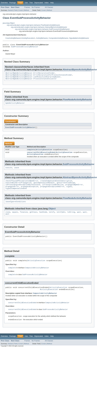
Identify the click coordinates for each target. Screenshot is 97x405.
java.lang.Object (9, 23)
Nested (10, 10)
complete (31, 152)
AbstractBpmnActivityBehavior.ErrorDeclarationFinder (30, 74)
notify (52, 217)
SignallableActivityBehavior (79, 38)
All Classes (49, 7)
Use (26, 3)
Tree (31, 3)
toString (71, 217)
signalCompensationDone (16, 193)
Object (52, 213)
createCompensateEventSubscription (56, 184)
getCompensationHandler (44, 186)
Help (52, 3)
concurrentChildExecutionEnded (41, 155)
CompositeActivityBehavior (58, 38)
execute (8, 171)
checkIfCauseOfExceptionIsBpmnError (21, 184)
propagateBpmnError (74, 189)
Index (46, 3)
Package (12, 3)
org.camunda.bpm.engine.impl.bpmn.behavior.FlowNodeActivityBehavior (33, 25)
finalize (24, 217)
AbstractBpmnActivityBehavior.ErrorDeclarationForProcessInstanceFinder (38, 76)
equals (15, 217)
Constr (20, 10)
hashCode (43, 217)
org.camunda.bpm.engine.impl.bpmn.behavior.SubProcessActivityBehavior (42, 29)
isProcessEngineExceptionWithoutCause (22, 189)
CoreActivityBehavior (13, 38)
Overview (4, 3)
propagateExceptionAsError (52, 191)
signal (69, 191)
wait (79, 217)
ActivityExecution (28, 38)
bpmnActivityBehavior (15, 105)
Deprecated (38, 3)
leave (16, 171)
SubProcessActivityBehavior (24, 47)
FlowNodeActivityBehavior (77, 101)
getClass (33, 217)
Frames (27, 7)
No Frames (36, 7)
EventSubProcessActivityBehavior (20, 130)
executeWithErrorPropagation (18, 186)
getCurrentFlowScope (66, 186)
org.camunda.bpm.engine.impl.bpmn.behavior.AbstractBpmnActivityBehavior (39, 27)
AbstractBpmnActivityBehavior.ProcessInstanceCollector (31, 81)
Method (26, 10)
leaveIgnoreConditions (15, 206)
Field (15, 10)
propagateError (12, 191)
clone (7, 217)
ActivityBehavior (42, 38)
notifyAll (61, 217)
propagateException (29, 191)
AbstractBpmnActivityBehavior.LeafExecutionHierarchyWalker (33, 78)
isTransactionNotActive (52, 189)
